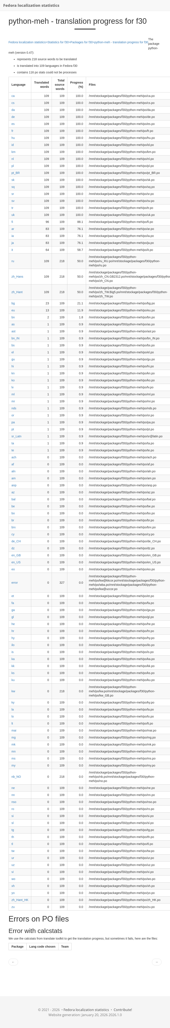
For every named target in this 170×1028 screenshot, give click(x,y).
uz (13, 865)
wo (13, 879)
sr (12, 194)
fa (12, 603)
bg (13, 303)
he (13, 624)
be (13, 506)
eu (13, 310)
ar (12, 229)
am (13, 478)
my (13, 765)
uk (13, 215)
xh (13, 886)
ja (12, 243)
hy (13, 638)
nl (12, 159)
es (13, 124)
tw (12, 851)
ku (13, 680)
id (12, 145)
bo (13, 513)
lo (12, 716)
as (13, 324)
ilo (12, 645)
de (13, 117)
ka (13, 659)
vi (12, 872)
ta (12, 443)
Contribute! (123, 1009)
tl (12, 844)
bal (13, 499)
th (12, 837)
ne (13, 788)
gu (13, 359)
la (12, 709)
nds (13, 408)
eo (13, 569)
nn (13, 795)
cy (12, 534)
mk (13, 744)
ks (12, 673)
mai (13, 730)
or (12, 415)
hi (12, 366)
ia (12, 236)
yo (13, 893)
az (13, 492)
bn (13, 317)
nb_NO (16, 776)
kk (12, 666)
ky (12, 702)
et (12, 596)
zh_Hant (17, 292)
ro (12, 809)
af (12, 464)
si (12, 816)
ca (13, 96)
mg (13, 737)
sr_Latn (16, 436)
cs (12, 103)
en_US (16, 562)
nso (13, 802)
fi (12, 222)
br (12, 520)
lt (12, 723)
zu (13, 907)
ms (13, 758)
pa (13, 422)
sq (13, 187)
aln (13, 471)
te (12, 450)
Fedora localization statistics (31, 5)
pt (12, 429)
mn (13, 751)
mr (13, 401)
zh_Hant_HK (19, 900)
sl (12, 823)
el (12, 352)
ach (13, 457)
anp (13, 485)
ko (13, 380)
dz (13, 548)
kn (13, 373)
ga (13, 610)
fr (12, 131)
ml (13, 394)
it (12, 250)
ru (12, 261)
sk (12, 180)
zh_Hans (17, 276)
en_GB (16, 555)
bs (13, 345)
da (13, 110)
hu (13, 138)
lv (12, 387)
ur (12, 858)
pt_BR (15, 173)
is (12, 652)
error (14, 582)
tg (12, 830)
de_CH (16, 541)
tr (12, 208)
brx (13, 527)
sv (12, 201)
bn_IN (15, 338)
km (13, 152)
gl (12, 617)
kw (13, 691)
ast (13, 331)
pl (12, 166)
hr (12, 631)
